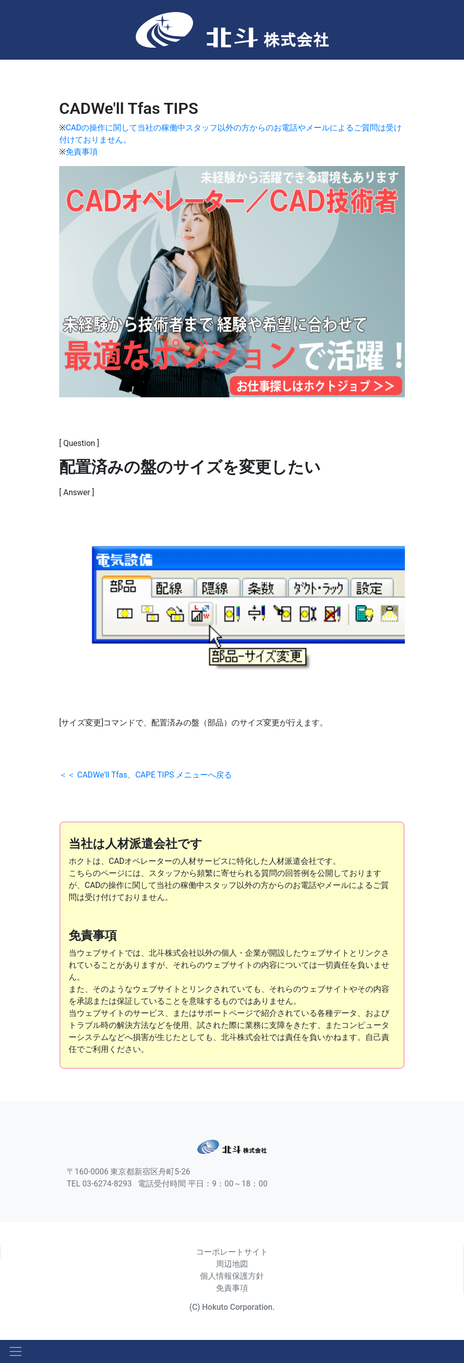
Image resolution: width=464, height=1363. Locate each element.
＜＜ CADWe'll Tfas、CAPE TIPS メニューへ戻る (145, 775)
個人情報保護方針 (232, 1276)
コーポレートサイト (232, 1252)
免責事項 (82, 152)
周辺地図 (232, 1264)
